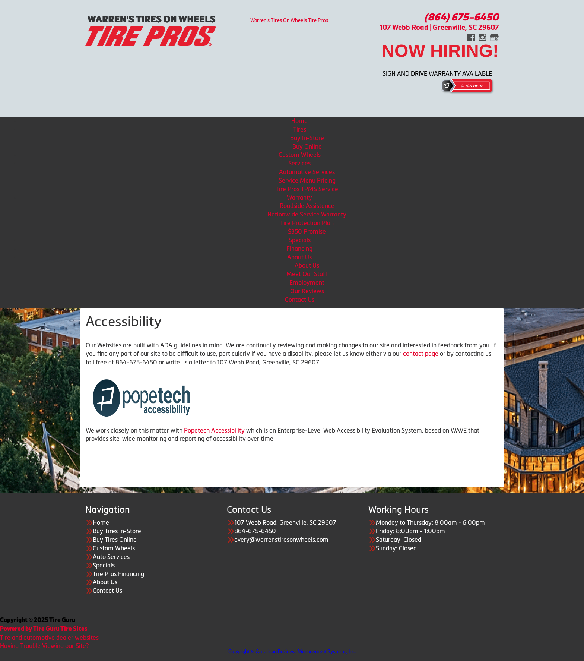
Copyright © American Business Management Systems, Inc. (292, 651)
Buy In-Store (307, 138)
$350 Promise (307, 231)
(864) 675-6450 (461, 17)
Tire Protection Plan (307, 222)
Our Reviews (307, 291)
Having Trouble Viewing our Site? (44, 645)
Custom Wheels (300, 154)
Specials (300, 240)
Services (299, 163)
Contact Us (299, 299)
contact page (420, 353)
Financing (299, 248)
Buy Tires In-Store (117, 531)
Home (299, 120)
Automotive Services (307, 171)
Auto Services (111, 556)
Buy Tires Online (115, 539)
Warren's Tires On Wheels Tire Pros (289, 20)
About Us (299, 257)
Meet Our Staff (306, 274)
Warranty (299, 197)
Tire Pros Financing (118, 573)
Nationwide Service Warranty (306, 214)
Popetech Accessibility (214, 430)
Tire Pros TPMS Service (307, 189)
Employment (306, 282)
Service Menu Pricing (307, 180)
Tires (299, 129)
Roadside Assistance (307, 205)
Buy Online (307, 146)
